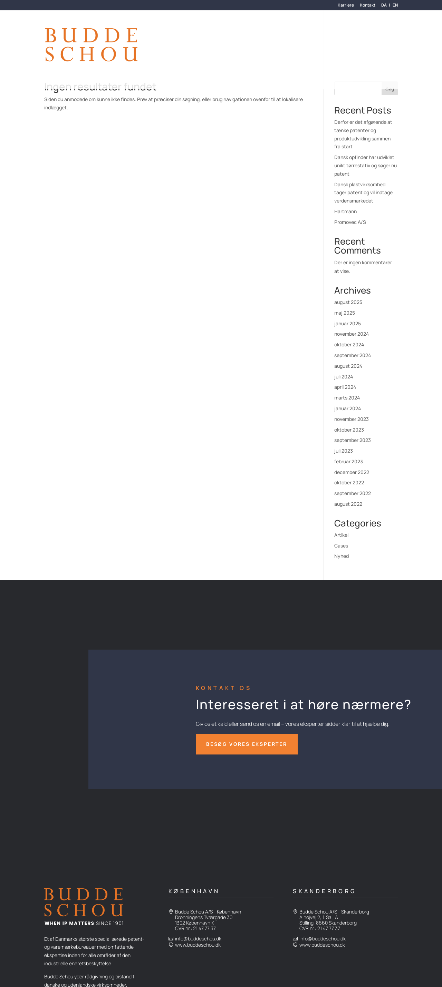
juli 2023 (343, 450)
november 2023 (351, 419)
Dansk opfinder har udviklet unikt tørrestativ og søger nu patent (365, 165)
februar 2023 (348, 461)
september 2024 (352, 355)
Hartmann (345, 211)
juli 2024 (343, 376)
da (384, 5)
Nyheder (257, 36)
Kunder (171, 36)
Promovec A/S (350, 222)
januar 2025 (347, 323)
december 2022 (351, 472)
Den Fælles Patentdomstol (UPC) (172, 64)
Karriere (346, 5)
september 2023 (352, 440)
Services (142, 36)
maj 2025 (344, 312)
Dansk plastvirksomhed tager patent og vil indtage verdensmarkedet (363, 192)
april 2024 (345, 387)
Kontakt (367, 5)
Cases (341, 545)
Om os (196, 36)
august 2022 (348, 504)
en (395, 5)
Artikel (341, 535)
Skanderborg (324, 891)
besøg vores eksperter (246, 744)
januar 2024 (347, 408)
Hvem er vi (225, 36)
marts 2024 (347, 397)
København (194, 891)
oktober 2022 (349, 482)
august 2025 (348, 302)
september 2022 (352, 493)
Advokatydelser (296, 36)
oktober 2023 (349, 429)
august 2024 (348, 366)
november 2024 (351, 333)
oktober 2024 (349, 344)
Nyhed (341, 556)
